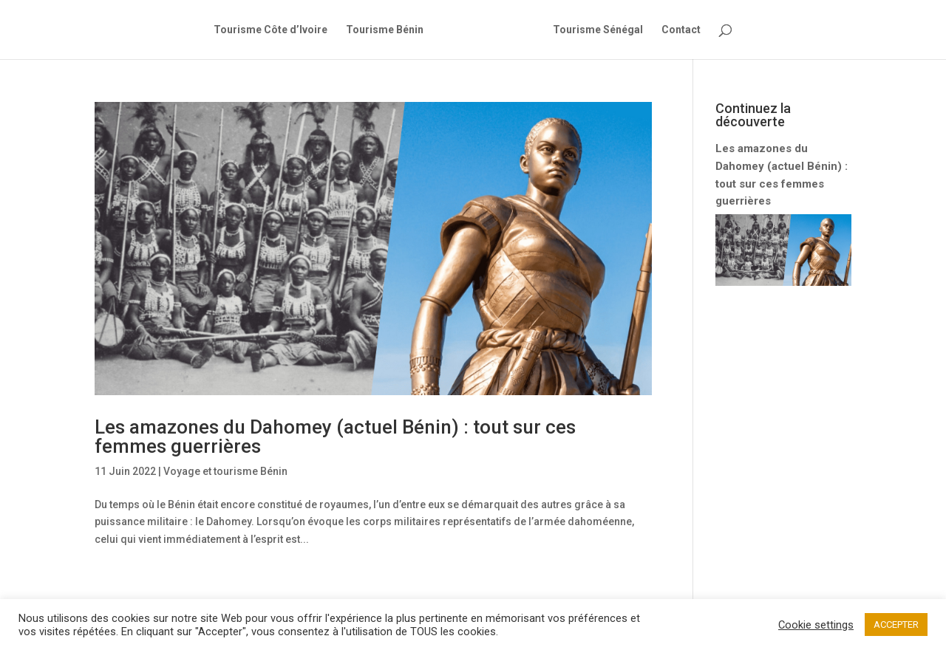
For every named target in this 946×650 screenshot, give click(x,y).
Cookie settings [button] (816, 625)
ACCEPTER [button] (896, 624)
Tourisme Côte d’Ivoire (270, 29)
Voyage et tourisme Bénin (225, 471)
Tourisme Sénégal (598, 29)
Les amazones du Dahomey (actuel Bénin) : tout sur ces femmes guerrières (335, 436)
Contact (681, 29)
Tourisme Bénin (384, 29)
